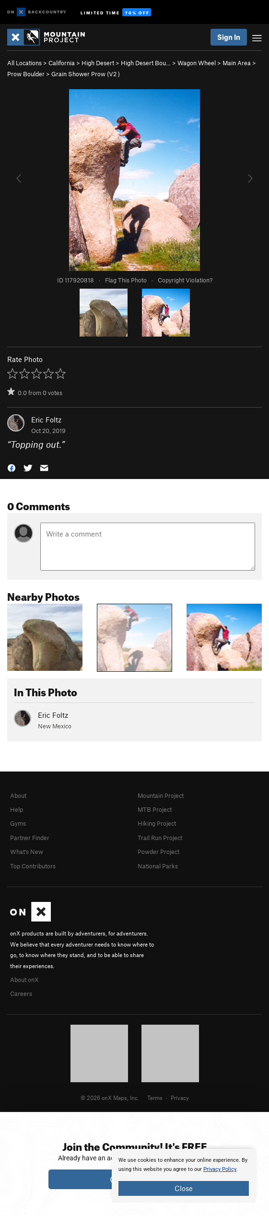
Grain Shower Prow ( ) (85, 74)
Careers (21, 993)
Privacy (180, 1097)
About (18, 795)
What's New (26, 851)
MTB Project (155, 809)
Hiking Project (157, 823)
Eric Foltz (46, 419)
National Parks (158, 866)
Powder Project (158, 851)
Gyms (18, 823)
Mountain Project (161, 795)
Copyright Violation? (185, 280)
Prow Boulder (26, 74)
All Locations (24, 63)
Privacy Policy (219, 1169)
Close (184, 1188)
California (61, 63)
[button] (11, 466)
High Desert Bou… (146, 63)
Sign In (228, 37)
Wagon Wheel (196, 63)
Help (16, 809)
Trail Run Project (160, 838)
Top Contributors (33, 866)
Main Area (236, 63)
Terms (155, 1097)
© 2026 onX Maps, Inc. (110, 1097)
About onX (24, 979)
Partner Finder (29, 838)
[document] (183, 1176)
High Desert (98, 63)
